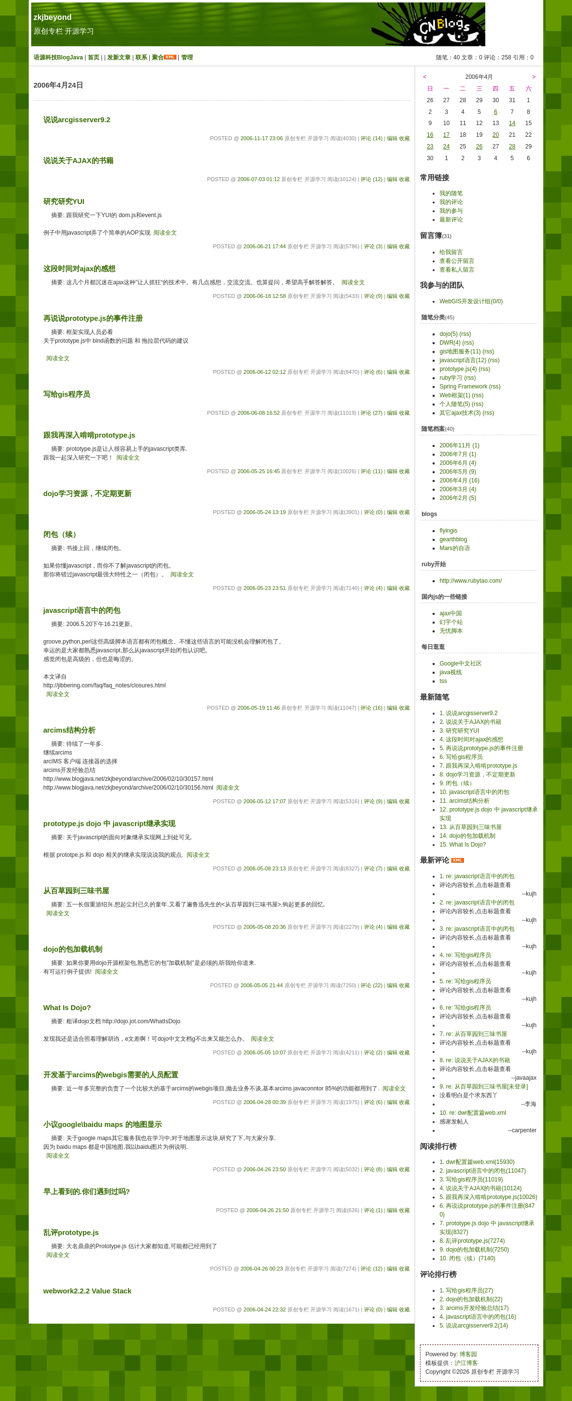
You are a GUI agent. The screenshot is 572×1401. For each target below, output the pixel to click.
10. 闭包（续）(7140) (467, 1258)
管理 (187, 57)
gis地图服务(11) (460, 351)
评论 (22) (371, 985)
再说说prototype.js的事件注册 (93, 318)
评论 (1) (373, 1210)
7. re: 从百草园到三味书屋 (473, 1034)
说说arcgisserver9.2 (77, 120)
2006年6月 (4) (457, 463)
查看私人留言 (457, 269)
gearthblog (453, 539)
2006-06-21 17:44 (265, 246)
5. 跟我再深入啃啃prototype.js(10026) (488, 1197)
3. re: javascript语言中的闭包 (476, 928)
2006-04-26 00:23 (262, 1269)
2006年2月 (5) (457, 498)
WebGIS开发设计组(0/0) (471, 301)
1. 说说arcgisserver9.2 (468, 713)
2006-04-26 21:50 (268, 1210)
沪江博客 (466, 1363)
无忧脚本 (451, 630)
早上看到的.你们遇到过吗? (86, 1192)
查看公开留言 (457, 261)
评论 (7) (373, 868)
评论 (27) (371, 413)
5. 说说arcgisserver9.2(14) (473, 1325)
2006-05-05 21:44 (262, 985)
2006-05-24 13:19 (265, 512)
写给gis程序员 (66, 394)
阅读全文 (165, 232)
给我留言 (451, 252)
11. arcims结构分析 (464, 800)
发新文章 (119, 57)
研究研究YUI (63, 201)
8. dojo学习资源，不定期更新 (477, 774)
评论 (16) (371, 708)
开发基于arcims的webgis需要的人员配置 (110, 1075)
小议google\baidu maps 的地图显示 (102, 1124)
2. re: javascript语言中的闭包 (476, 902)
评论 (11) (371, 471)
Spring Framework (463, 386)
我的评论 (451, 202)
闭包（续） (61, 534)
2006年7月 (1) (457, 454)
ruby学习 (450, 377)
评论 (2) (373, 1052)
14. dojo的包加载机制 (467, 835)
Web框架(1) (454, 395)
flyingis (448, 530)
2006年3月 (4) (457, 489)
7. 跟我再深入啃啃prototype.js (478, 765)
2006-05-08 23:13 (265, 868)
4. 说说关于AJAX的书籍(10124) (480, 1188)
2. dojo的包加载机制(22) (470, 1299)
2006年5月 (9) (457, 471)
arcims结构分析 (69, 730)
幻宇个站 (451, 622)
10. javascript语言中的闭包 (474, 792)
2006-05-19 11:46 (259, 708)
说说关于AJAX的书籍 (78, 161)
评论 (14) (371, 138)
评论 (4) (373, 588)
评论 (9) (373, 296)
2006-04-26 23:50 (265, 1169)
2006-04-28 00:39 (265, 1102)
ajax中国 (450, 613)
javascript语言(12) (462, 360)
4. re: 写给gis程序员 (465, 955)
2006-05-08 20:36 (265, 927)
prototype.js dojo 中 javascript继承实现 (109, 824)
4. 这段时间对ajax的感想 (471, 739)
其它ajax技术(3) (460, 412)
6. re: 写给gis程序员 (465, 1007)
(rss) (465, 334)
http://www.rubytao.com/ (470, 580)
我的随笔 (451, 193)
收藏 (404, 138)
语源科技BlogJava (58, 57)
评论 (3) (373, 246)
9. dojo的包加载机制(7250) (474, 1249)
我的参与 (451, 210)
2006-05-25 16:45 (259, 471)
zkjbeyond (53, 17)
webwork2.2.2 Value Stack (87, 1291)
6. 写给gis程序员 (461, 757)
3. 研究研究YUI (459, 730)
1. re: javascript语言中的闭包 (476, 876)
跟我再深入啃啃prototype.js (89, 435)
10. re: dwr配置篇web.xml (472, 1112)
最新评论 (451, 219)
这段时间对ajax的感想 (79, 269)
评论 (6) (373, 372)
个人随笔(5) (454, 404)
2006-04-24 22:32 (265, 1309)
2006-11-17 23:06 (262, 138)
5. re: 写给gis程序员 (465, 981)
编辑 (392, 138)
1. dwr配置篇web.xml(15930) (477, 1162)
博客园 (468, 1354)
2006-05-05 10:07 (265, 1052)
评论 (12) (371, 179)
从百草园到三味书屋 (76, 891)
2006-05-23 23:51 (265, 588)
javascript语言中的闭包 (82, 610)
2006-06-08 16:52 (259, 413)
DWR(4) (449, 342)
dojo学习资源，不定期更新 (87, 494)
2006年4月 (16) (459, 480)
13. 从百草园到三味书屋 (470, 827)
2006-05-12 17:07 (265, 801)
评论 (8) (373, 1169)
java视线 (450, 672)
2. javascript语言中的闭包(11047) (482, 1170)
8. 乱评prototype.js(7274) (472, 1240)
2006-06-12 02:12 (265, 372)
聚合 (158, 57)
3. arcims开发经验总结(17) (474, 1308)
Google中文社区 (460, 663)
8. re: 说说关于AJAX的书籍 (474, 1060)
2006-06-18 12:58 (265, 296)
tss (443, 681)
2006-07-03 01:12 (259, 179)
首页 (93, 57)
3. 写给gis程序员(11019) (471, 1179)
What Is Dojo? (67, 1008)
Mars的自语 (454, 548)
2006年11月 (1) (459, 445)
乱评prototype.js (71, 1232)
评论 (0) (373, 512)
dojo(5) (448, 334)
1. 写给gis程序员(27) (466, 1290)
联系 (141, 57)
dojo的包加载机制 (72, 949)
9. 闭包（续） (457, 783)
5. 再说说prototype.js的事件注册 (481, 748)
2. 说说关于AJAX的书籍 (470, 722)
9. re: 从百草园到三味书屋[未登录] (483, 1086)
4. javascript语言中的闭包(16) (477, 1316)
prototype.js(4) (458, 369)
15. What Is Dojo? (462, 844)
